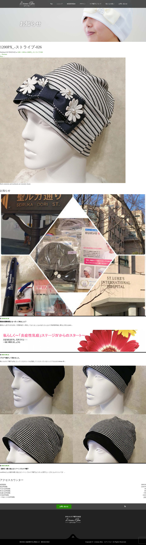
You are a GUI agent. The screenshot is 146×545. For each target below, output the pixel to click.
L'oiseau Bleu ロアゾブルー (103, 542)
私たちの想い (110, 4)
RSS (124, 506)
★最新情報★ (71, 4)
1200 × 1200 (21, 52)
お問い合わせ (123, 4)
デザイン (83, 4)
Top (51, 4)
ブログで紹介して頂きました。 (10, 358)
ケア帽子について (95, 4)
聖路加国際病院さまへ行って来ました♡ (13, 321)
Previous (3, 54)
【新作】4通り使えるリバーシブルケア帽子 (14, 469)
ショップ (60, 4)
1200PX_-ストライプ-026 (35, 52)
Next (2, 56)
